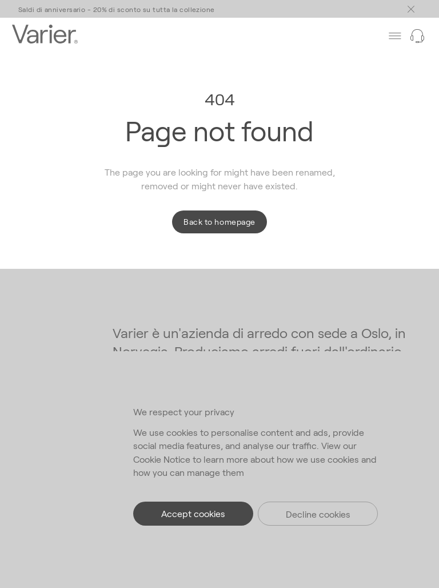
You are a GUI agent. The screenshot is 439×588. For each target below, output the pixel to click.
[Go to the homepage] (45, 35)
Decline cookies (318, 513)
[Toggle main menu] (411, 9)
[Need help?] (417, 36)
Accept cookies (193, 513)
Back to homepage (219, 222)
